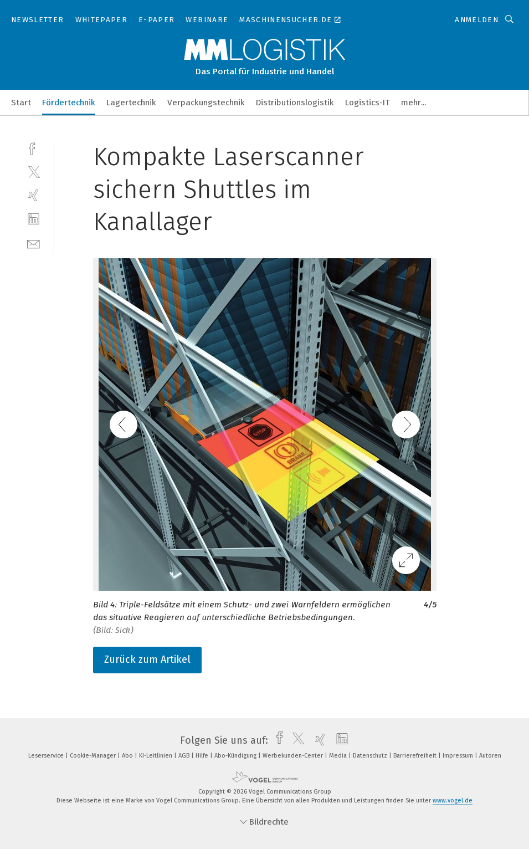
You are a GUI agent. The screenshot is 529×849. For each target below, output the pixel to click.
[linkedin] (33, 219)
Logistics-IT (367, 103)
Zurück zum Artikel (147, 659)
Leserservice (46, 755)
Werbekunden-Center (294, 755)
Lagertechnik (131, 103)
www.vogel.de (452, 800)
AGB (184, 755)
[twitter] (33, 171)
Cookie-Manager (93, 755)
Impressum (459, 755)
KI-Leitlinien (156, 755)
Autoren (490, 755)
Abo (128, 755)
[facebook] (33, 148)
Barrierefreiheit (415, 755)
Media (338, 755)
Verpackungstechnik (206, 103)
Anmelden (477, 19)
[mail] (33, 243)
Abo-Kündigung (236, 755)
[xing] (33, 195)
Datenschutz (371, 755)
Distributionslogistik (295, 103)
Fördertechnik (68, 103)
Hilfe (203, 755)
